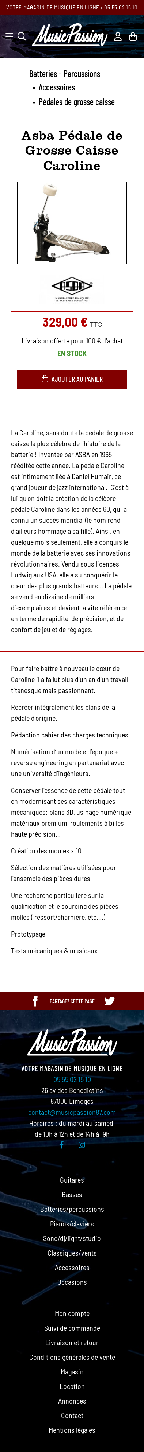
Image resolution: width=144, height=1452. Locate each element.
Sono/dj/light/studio (72, 1238)
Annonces (72, 1400)
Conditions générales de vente (72, 1356)
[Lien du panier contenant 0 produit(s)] (133, 35)
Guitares (72, 1179)
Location (72, 1386)
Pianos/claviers (72, 1223)
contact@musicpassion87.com (72, 1112)
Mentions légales (72, 1429)
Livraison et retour (72, 1342)
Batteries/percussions (72, 1208)
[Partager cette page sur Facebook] (35, 1001)
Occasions (72, 1281)
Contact (72, 1415)
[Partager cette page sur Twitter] (109, 1001)
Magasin (72, 1371)
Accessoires (72, 1267)
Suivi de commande (72, 1327)
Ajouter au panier (72, 378)
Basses (72, 1194)
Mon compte (72, 1313)
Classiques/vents (72, 1252)
